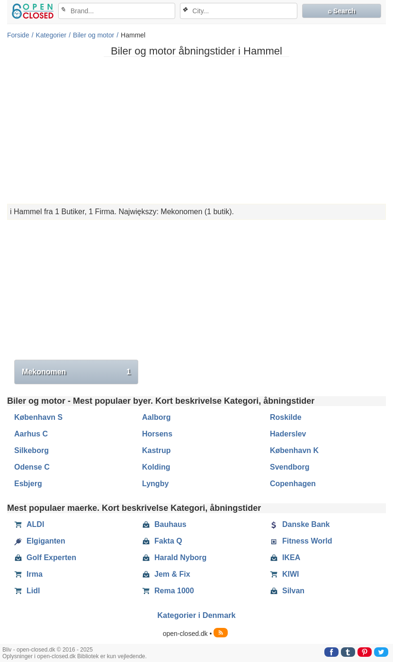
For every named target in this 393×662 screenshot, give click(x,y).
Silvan (287, 591)
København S (38, 417)
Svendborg (290, 467)
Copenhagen (293, 484)
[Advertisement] (196, 130)
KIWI (284, 574)
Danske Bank (300, 524)
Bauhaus (164, 524)
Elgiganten (39, 541)
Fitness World (301, 541)
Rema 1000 (168, 591)
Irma (28, 574)
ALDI (29, 524)
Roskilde (286, 417)
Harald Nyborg (174, 557)
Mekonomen (76, 372)
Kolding (156, 467)
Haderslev (288, 434)
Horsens (157, 434)
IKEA (285, 557)
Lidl (27, 591)
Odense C (32, 467)
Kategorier (51, 35)
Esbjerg (28, 484)
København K (294, 450)
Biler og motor (93, 35)
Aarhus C (31, 434)
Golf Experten (45, 557)
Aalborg (156, 417)
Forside (18, 35)
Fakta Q (162, 541)
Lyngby (155, 484)
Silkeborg (31, 450)
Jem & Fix (166, 574)
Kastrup (156, 450)
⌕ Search (342, 11)
